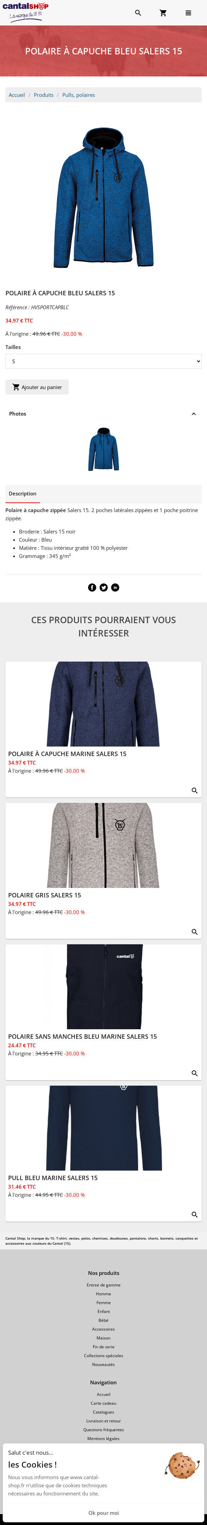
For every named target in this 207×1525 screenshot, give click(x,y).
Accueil (17, 94)
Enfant (104, 1311)
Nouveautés (103, 1364)
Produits (44, 94)
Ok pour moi (103, 1512)
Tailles (13, 347)
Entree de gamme (104, 1285)
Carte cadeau (103, 1403)
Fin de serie (104, 1347)
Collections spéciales (103, 1356)
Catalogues (103, 1412)
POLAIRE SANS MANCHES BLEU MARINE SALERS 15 (82, 1036)
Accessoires (103, 1329)
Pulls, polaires (78, 94)
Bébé (103, 1320)
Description (23, 493)
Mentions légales (103, 1438)
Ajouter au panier (37, 387)
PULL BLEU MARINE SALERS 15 (53, 1178)
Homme (103, 1294)
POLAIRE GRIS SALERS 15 (44, 895)
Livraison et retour (103, 1421)
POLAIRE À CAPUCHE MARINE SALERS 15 (67, 754)
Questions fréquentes (103, 1430)
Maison (103, 1338)
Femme (104, 1302)
